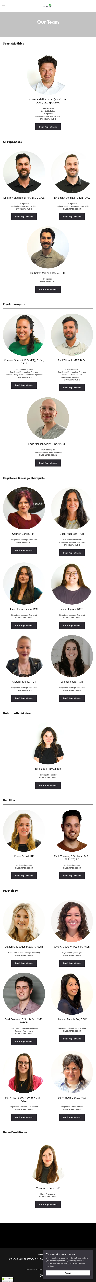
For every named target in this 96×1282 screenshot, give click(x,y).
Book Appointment (48, 127)
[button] (8, 6)
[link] (48, 6)
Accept (68, 1273)
